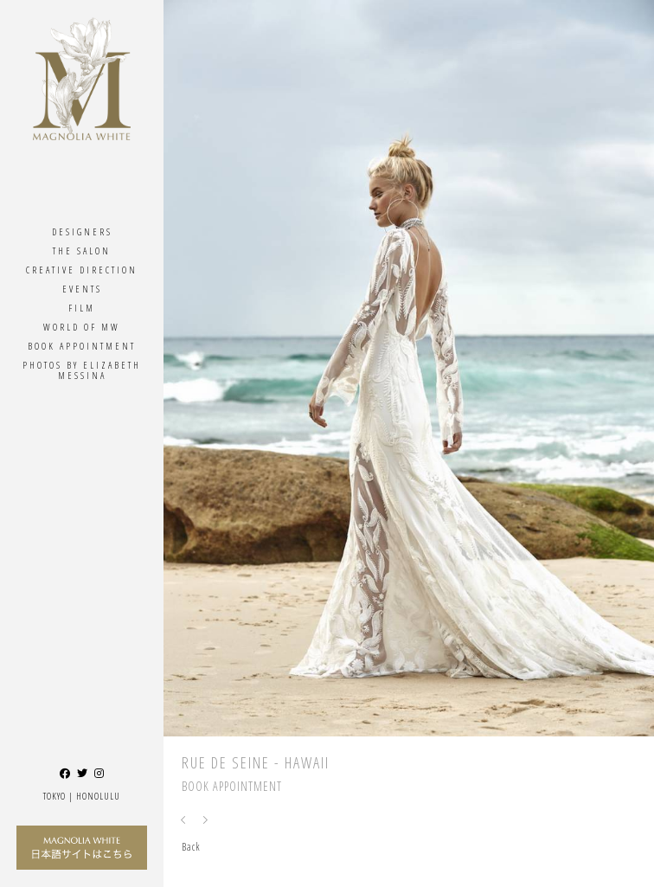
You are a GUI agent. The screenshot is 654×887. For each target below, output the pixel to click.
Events (82, 288)
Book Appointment (82, 345)
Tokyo (54, 795)
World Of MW (81, 326)
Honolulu (98, 795)
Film (81, 307)
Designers (82, 231)
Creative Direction (82, 269)
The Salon (82, 250)
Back (191, 846)
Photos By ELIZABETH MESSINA (81, 370)
